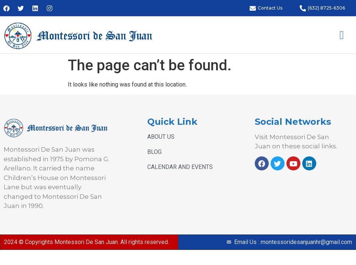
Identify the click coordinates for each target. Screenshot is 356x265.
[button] (341, 35)
